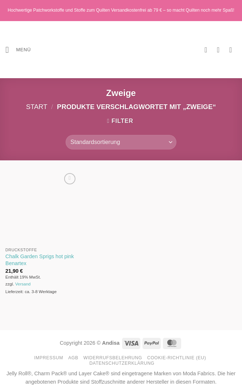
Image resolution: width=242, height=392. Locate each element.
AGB (73, 357)
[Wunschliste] (208, 50)
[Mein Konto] (220, 50)
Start (36, 107)
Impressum (48, 357)
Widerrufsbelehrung (112, 357)
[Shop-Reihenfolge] (121, 142)
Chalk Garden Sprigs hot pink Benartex (39, 259)
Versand (23, 284)
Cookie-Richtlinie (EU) (176, 357)
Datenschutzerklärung (122, 363)
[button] (18, 50)
